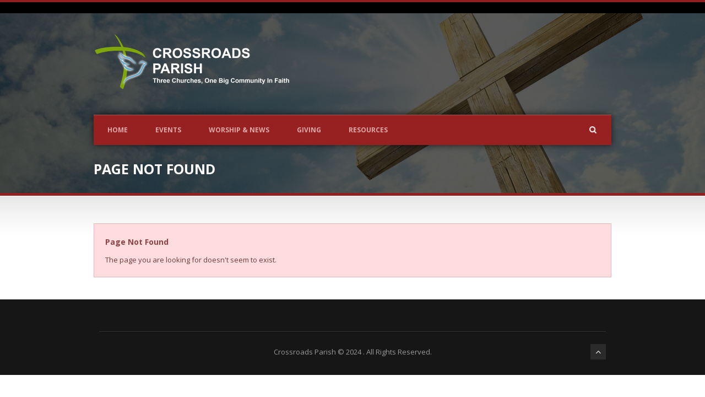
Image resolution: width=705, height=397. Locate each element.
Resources (368, 130)
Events (168, 130)
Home (117, 130)
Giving (309, 130)
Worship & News (239, 130)
